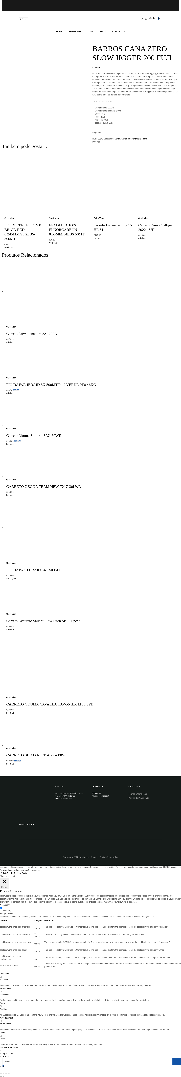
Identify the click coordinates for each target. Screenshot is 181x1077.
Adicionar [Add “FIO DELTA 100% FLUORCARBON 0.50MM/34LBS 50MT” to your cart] (53, 243)
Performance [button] (6, 988)
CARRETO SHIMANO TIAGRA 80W (35, 755)
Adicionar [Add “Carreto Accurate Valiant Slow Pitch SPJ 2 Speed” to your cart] (10, 629)
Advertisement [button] (6, 1018)
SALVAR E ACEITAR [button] (9, 1047)
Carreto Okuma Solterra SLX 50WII (33, 435)
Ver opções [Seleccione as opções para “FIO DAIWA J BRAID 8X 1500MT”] (11, 578)
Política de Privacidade (138, 798)
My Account (8, 1053)
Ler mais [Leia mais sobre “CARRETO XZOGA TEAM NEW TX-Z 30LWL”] (10, 495)
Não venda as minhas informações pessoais (19, 870)
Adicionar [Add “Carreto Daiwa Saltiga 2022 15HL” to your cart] (142, 238)
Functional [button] (4, 974)
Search (6, 1056)
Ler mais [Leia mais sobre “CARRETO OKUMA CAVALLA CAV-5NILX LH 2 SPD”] (10, 713)
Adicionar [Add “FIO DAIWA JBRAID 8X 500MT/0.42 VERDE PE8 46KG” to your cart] (10, 393)
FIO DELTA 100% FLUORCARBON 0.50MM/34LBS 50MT (66, 229)
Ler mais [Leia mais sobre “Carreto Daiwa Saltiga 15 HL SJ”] (97, 238)
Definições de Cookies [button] (11, 873)
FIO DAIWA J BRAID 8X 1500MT (33, 570)
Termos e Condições (137, 794)
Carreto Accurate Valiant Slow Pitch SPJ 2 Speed (43, 621)
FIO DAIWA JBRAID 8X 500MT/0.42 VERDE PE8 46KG (51, 384)
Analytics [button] (4, 1003)
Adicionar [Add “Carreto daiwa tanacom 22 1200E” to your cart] (10, 342)
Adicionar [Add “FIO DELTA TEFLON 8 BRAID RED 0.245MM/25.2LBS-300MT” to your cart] (8, 247)
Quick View (9, 218)
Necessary (7, 911)
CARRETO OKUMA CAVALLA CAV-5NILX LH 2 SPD (49, 704)
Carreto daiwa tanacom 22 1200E (31, 334)
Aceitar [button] (25, 873)
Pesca (144, 139)
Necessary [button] (5, 905)
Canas (117, 139)
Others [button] (3, 1033)
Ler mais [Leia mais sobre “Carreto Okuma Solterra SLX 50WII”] (10, 444)
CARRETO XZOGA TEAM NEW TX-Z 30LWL (43, 486)
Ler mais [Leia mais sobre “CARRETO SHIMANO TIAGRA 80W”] (10, 764)
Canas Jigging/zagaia (131, 139)
